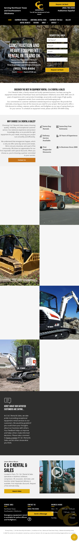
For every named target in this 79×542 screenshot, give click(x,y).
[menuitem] (10, 20)
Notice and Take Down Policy (50, 530)
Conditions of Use (36, 530)
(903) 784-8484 (68, 8)
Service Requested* (53, 56)
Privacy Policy (9, 530)
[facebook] (29, 519)
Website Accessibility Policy (66, 530)
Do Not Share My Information (23, 530)
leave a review (11, 438)
